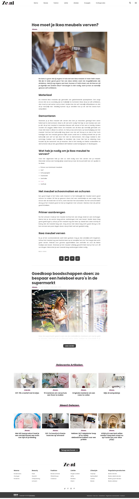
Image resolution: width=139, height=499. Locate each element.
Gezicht (34, 476)
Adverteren (102, 495)
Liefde (66, 3)
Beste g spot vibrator (114, 479)
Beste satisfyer (112, 481)
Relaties (73, 479)
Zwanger (16, 476)
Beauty (46, 3)
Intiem (72, 481)
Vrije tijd (92, 474)
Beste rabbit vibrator (114, 476)
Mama (36, 3)
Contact (122, 495)
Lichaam (34, 481)
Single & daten (75, 474)
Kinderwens (17, 474)
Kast (42, 181)
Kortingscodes (100, 3)
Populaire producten (116, 470)
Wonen (34, 29)
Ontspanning (36, 479)
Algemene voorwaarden (112, 495)
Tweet (66, 258)
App (77, 258)
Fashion (56, 3)
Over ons (95, 495)
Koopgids (87, 3)
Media (92, 481)
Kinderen (16, 479)
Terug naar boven (68, 452)
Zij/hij (72, 476)
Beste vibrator (112, 474)
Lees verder (69, 346)
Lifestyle (76, 3)
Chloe (56, 29)
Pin (72, 258)
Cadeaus (53, 479)
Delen (61, 258)
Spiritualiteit (94, 476)
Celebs (92, 479)
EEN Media (32, 495)
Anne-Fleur (57, 287)
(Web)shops (55, 476)
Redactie (89, 495)
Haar (33, 474)
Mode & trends (55, 474)
